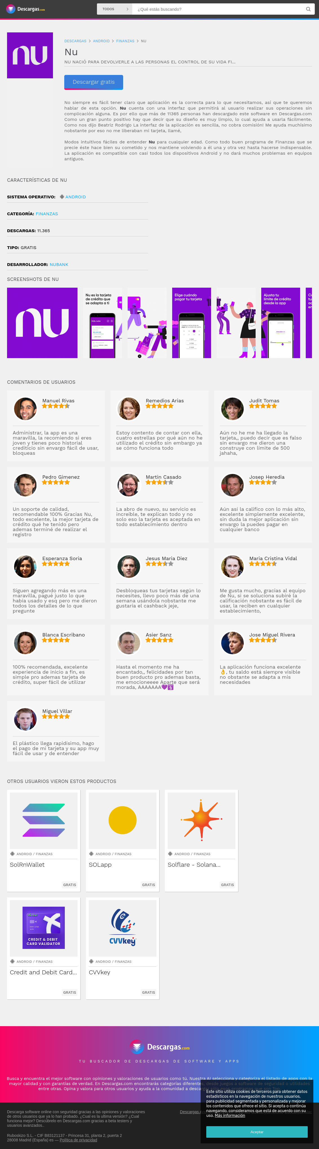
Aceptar (257, 1132)
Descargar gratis (93, 81)
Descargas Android (196, 1111)
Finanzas (47, 213)
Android (75, 196)
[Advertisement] (236, 225)
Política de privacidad (78, 1139)
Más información (230, 1115)
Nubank (59, 264)
